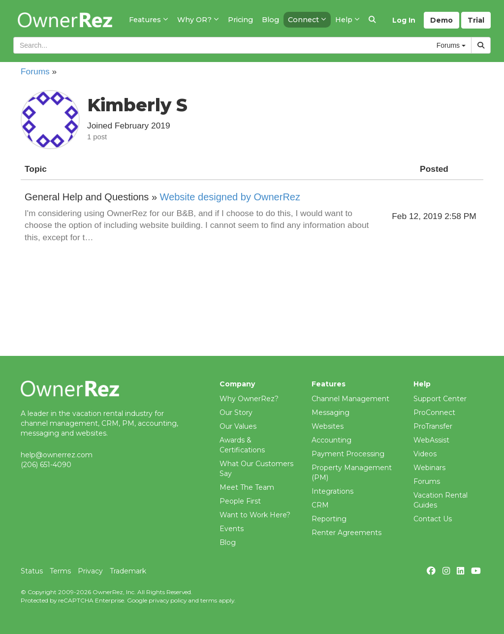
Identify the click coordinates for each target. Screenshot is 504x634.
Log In (403, 20)
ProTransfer (432, 426)
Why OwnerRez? (249, 398)
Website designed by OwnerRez (230, 196)
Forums (35, 71)
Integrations (332, 491)
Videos (425, 453)
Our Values (238, 426)
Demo (441, 20)
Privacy (90, 571)
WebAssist (431, 440)
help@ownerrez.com (57, 454)
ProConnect (434, 412)
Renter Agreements (346, 532)
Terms (60, 571)
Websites (328, 426)
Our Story (236, 412)
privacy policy (168, 600)
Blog (228, 542)
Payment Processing (348, 453)
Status (32, 571)
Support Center (440, 398)
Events (232, 528)
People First (240, 501)
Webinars (429, 467)
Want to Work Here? (255, 514)
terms (208, 600)
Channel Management (350, 398)
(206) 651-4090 (46, 464)
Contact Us (432, 518)
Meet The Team (247, 487)
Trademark (128, 571)
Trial (476, 20)
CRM (320, 505)
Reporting (329, 518)
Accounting (331, 440)
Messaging (330, 412)
